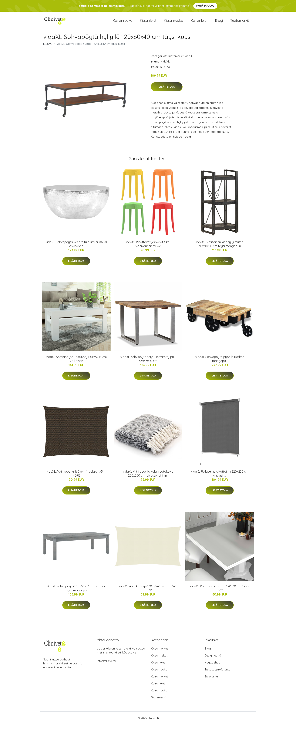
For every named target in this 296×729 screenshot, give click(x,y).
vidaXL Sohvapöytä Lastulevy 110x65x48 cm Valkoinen (76, 363)
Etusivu (47, 48)
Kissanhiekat (159, 660)
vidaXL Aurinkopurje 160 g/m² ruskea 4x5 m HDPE (76, 477)
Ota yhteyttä (213, 660)
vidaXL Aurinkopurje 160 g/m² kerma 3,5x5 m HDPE (148, 592)
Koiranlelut (199, 22)
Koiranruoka (122, 22)
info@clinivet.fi (106, 665)
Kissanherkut (159, 653)
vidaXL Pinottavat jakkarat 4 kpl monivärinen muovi (148, 248)
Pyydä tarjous (205, 5)
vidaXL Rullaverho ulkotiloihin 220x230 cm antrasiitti (219, 477)
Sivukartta (211, 681)
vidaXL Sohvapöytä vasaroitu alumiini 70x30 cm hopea (76, 248)
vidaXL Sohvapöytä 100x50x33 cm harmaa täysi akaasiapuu (76, 592)
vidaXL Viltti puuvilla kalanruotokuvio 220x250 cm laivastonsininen (148, 477)
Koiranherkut (159, 681)
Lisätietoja (167, 91)
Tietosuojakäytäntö (217, 674)
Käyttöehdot (213, 667)
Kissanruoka (173, 22)
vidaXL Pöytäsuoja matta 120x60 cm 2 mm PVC (220, 592)
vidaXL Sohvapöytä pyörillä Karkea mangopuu (219, 363)
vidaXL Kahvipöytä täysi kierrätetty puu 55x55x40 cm (148, 363)
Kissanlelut (148, 22)
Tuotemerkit (239, 22)
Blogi (219, 22)
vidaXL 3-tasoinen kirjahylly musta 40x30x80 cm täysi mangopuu (219, 248)
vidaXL (189, 60)
